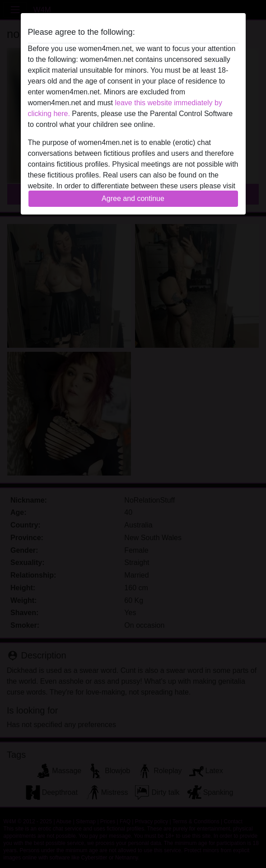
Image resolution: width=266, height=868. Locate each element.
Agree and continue (133, 198)
